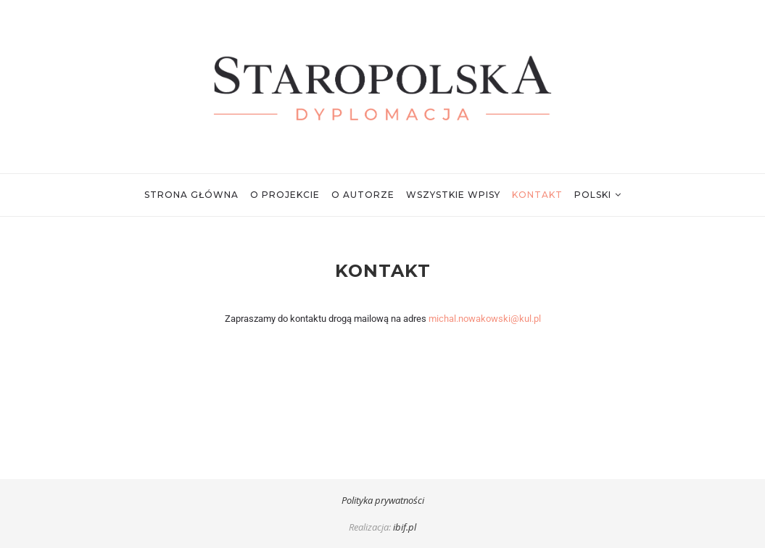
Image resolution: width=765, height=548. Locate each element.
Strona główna (191, 194)
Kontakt (537, 194)
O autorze (362, 194)
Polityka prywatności (383, 500)
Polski (592, 194)
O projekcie (285, 194)
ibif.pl (404, 527)
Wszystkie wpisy (453, 194)
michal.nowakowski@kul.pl (485, 318)
